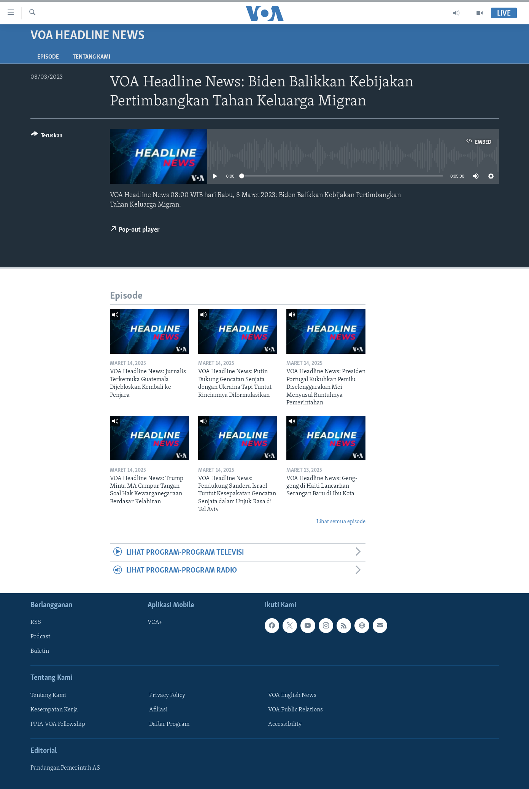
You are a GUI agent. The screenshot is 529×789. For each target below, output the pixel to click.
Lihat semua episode (340, 522)
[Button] (47, 137)
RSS (35, 622)
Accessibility (285, 724)
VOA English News (292, 695)
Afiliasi (158, 710)
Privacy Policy (167, 695)
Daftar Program (169, 724)
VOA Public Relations (295, 710)
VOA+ (155, 622)
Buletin (39, 651)
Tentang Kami (91, 57)
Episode (48, 57)
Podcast (40, 637)
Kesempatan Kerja (54, 710)
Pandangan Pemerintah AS (65, 768)
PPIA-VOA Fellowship (57, 724)
